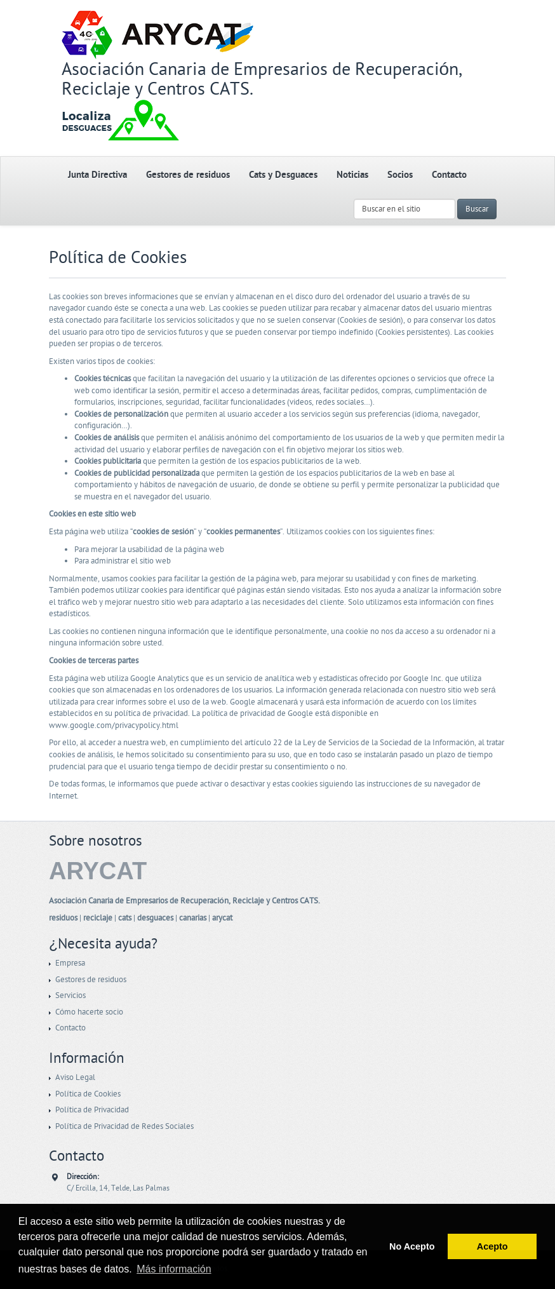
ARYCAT (98, 871)
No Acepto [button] (411, 1246)
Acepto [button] (492, 1246)
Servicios (70, 995)
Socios (400, 175)
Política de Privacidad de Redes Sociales (124, 1126)
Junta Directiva (97, 175)
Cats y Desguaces (283, 175)
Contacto (449, 175)
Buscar (476, 209)
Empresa (70, 963)
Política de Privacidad (92, 1110)
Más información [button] (174, 1269)
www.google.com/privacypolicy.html (113, 725)
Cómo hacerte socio (89, 1012)
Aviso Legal (75, 1077)
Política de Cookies (88, 1094)
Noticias (352, 175)
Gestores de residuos (188, 175)
